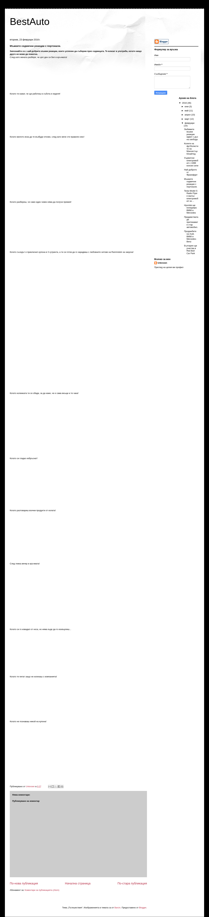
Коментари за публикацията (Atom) (42, 890)
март (187, 119)
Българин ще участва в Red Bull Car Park (190, 249)
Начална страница (78, 883)
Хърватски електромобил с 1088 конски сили (191, 162)
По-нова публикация (24, 883)
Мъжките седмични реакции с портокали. (190, 183)
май (187, 110)
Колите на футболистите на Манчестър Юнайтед (191, 148)
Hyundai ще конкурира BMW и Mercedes (190, 209)
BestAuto (30, 21)
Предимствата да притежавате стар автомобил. (191, 222)
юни (187, 106)
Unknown (162, 263)
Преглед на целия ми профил (168, 267)
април (188, 114)
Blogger (142, 907)
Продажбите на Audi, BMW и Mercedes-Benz (190, 236)
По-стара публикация (132, 883)
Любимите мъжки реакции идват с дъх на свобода (191, 134)
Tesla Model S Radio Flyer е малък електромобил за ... (191, 196)
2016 (184, 103)
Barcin (117, 907)
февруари (189, 123)
